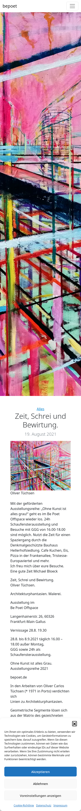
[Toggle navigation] (72, 6)
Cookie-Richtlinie (24, 805)
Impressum (60, 805)
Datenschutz (43, 805)
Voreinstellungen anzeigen (40, 795)
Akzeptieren (40, 772)
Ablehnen (40, 783)
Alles (40, 409)
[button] (74, 723)
